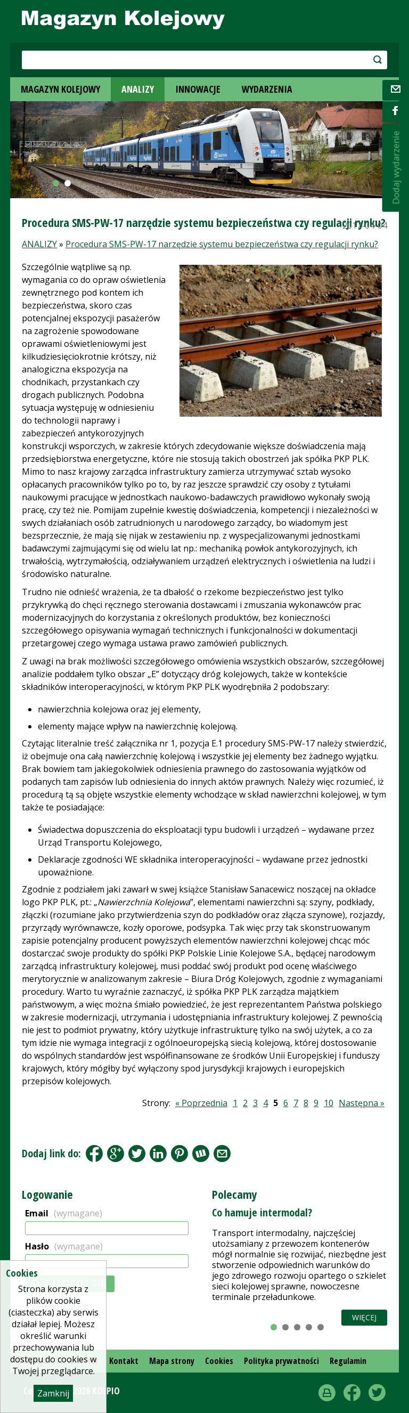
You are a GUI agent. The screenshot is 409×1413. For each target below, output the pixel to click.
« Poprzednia (201, 1103)
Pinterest (179, 1153)
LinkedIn (158, 1153)
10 (328, 1103)
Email (63, 1213)
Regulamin (348, 1361)
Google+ (115, 1153)
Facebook (94, 1153)
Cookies (219, 1361)
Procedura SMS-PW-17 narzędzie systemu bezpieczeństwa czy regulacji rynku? (222, 244)
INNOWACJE (197, 89)
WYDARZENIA (267, 89)
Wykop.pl (200, 1153)
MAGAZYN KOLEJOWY (60, 89)
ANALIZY (137, 89)
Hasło (64, 1246)
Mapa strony (171, 1361)
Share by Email (222, 1153)
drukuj (327, 1392)
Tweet (136, 1153)
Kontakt (123, 1361)
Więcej (364, 1317)
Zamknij (53, 1393)
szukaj (351, 59)
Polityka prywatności (281, 1361)
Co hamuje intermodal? (262, 1212)
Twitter (377, 1392)
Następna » (362, 1103)
